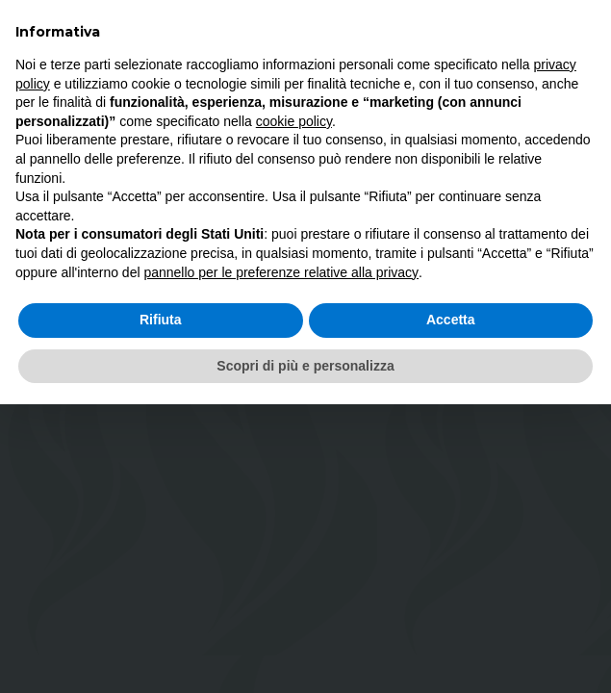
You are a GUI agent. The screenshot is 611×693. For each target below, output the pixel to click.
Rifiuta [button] (161, 319)
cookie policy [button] (294, 121)
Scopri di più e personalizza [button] (305, 365)
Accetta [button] (450, 319)
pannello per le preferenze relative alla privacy (281, 272)
